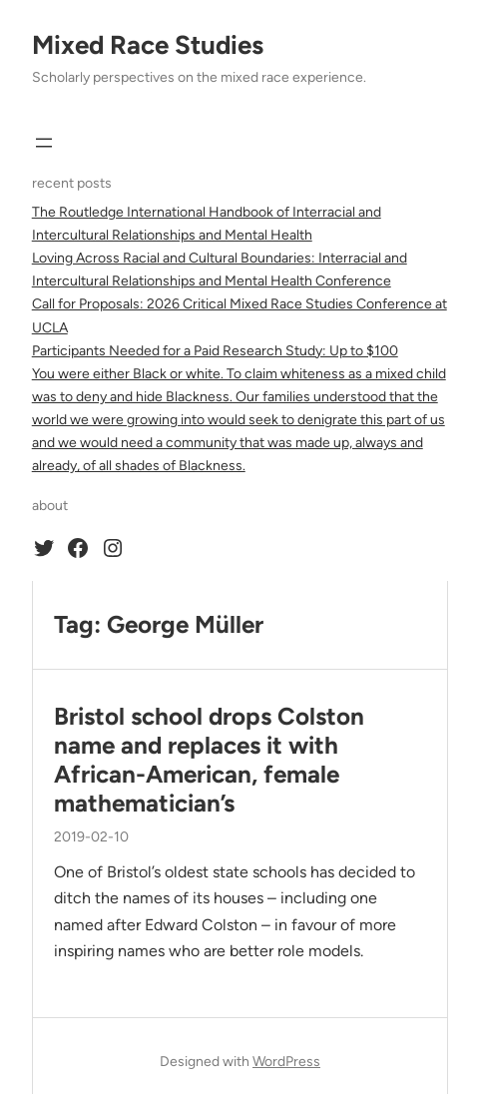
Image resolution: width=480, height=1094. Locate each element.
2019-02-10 (91, 836)
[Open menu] (44, 143)
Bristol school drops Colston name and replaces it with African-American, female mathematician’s (209, 760)
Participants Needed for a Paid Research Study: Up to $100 (215, 350)
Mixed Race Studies (147, 45)
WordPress (286, 1061)
